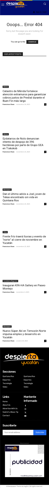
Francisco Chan (8, 104)
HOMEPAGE (32, 42)
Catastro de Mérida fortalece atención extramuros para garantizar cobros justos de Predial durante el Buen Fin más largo (24, 96)
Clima (5, 232)
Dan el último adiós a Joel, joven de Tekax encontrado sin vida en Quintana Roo (24, 197)
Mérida (5, 87)
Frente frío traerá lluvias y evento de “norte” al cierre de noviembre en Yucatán (24, 240)
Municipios (7, 189)
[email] (18, 432)
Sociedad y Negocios (10, 281)
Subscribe (40, 432)
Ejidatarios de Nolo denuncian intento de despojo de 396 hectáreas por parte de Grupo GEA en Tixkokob (23, 143)
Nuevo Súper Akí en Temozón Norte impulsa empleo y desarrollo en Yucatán (24, 334)
